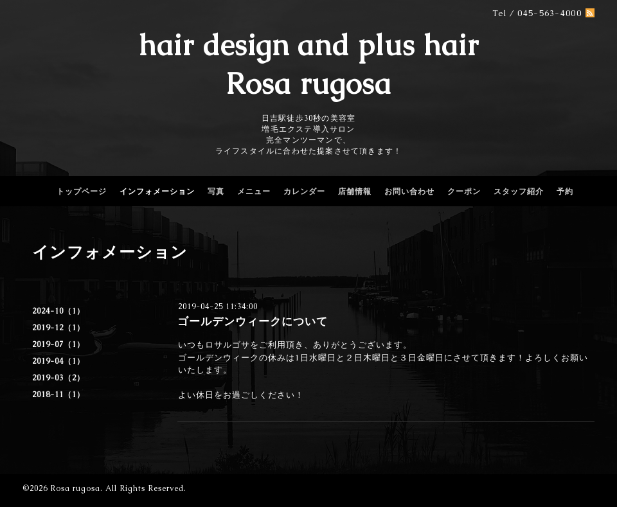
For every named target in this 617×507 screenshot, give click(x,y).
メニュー (254, 191)
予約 (565, 191)
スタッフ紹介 (519, 191)
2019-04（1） (58, 361)
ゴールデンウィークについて (252, 321)
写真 (216, 191)
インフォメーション (157, 191)
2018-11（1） (58, 394)
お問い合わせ (409, 191)
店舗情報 (354, 191)
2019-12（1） (58, 328)
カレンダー (304, 191)
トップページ (82, 191)
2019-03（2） (58, 378)
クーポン (464, 191)
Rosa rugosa (75, 488)
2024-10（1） (58, 311)
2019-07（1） (58, 344)
